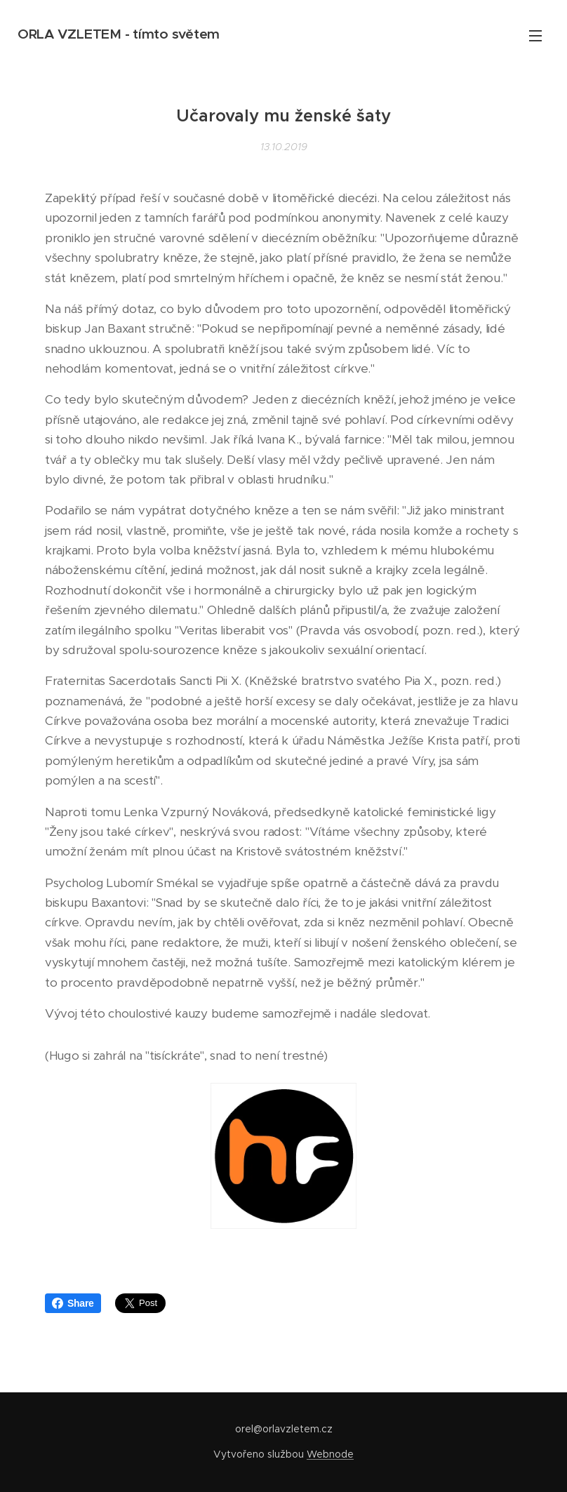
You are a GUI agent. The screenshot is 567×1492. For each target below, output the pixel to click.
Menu (535, 35)
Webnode (330, 1454)
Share (73, 1303)
